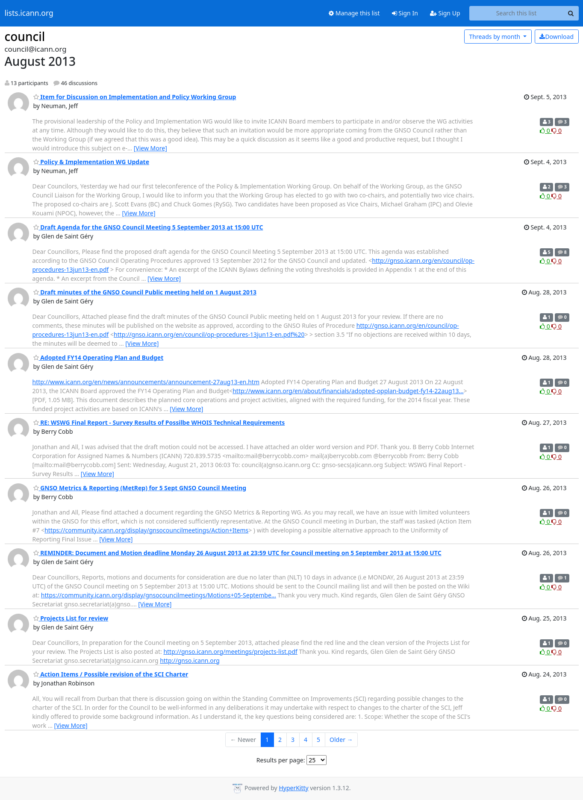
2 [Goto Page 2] (280, 739)
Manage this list (354, 13)
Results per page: (280, 760)
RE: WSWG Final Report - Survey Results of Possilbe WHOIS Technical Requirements (159, 422)
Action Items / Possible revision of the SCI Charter (110, 674)
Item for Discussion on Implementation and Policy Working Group (134, 97)
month (495, 36)
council (25, 36)
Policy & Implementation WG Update (91, 162)
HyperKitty (293, 788)
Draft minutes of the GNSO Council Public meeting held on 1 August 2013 (144, 292)
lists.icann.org (29, 13)
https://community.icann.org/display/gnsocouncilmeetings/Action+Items (146, 530)
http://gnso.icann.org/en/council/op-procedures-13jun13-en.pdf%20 (209, 334)
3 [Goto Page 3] (292, 739)
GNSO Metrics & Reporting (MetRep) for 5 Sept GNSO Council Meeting (140, 488)
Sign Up (445, 13)
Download (556, 36)
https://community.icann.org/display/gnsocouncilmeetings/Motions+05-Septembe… (158, 595)
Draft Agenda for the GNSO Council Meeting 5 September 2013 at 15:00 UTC (148, 227)
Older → (341, 739)
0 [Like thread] (545, 130)
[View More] (150, 148)
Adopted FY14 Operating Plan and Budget (98, 357)
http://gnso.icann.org (190, 660)
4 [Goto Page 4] (305, 739)
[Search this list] (516, 13)
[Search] (571, 13)
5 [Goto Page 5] (318, 739)
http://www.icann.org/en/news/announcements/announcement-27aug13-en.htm (146, 382)
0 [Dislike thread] (556, 130)
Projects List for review (71, 618)
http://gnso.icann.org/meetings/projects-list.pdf (230, 651)
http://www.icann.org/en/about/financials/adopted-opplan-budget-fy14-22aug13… (348, 391)
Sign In (405, 13)
